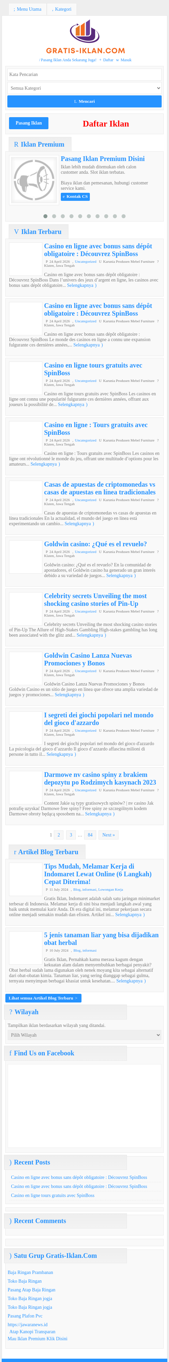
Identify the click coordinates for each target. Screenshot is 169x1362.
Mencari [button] (84, 101)
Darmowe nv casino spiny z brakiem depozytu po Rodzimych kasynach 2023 (100, 778)
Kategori (61, 9)
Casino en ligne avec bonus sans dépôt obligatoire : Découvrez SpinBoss (98, 249)
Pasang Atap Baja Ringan (31, 1289)
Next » (108, 834)
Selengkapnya (82, 285)
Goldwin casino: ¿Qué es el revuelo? (95, 544)
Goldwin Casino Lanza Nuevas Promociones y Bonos (88, 659)
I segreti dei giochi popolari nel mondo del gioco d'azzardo (98, 718)
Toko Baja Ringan (25, 1281)
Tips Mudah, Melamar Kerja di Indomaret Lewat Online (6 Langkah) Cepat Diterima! (98, 874)
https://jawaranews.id (27, 1324)
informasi (89, 889)
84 (90, 834)
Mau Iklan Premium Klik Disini (37, 1338)
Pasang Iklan (29, 123)
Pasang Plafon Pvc (25, 1315)
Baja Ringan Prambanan (30, 1272)
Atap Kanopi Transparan (32, 1331)
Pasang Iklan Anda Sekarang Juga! (68, 60)
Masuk (124, 60)
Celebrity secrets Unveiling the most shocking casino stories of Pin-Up (95, 599)
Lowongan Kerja (110, 889)
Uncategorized (85, 261)
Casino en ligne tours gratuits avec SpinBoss (53, 1195)
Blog (76, 889)
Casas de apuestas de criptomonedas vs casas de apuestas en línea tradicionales (100, 488)
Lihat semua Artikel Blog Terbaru (43, 997)
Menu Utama (27, 9)
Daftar (106, 60)
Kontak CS (75, 196)
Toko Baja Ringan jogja (30, 1298)
